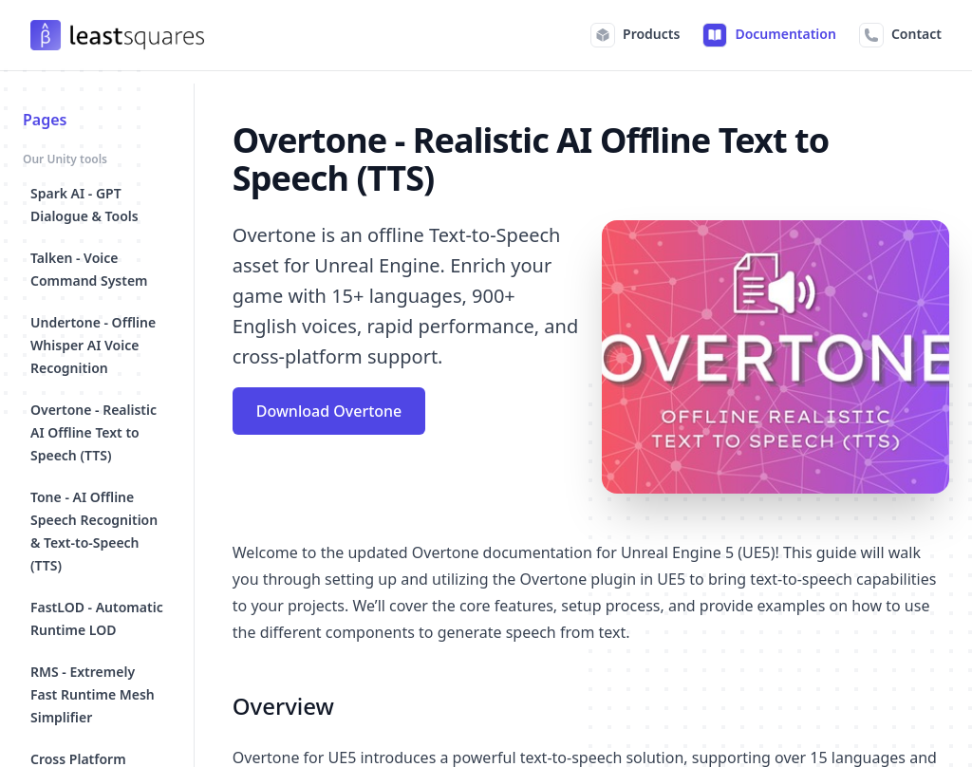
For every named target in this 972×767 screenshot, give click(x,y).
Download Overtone (329, 411)
